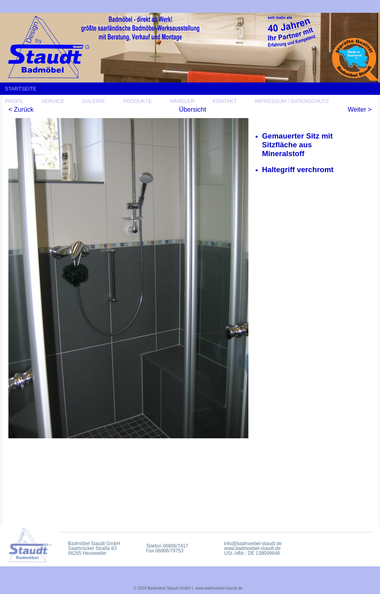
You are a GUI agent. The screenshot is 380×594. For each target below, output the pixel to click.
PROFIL (14, 101)
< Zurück (21, 109)
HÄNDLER (182, 101)
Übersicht (192, 109)
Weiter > (360, 109)
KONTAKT (225, 101)
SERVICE (53, 101)
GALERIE (93, 101)
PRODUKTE (137, 101)
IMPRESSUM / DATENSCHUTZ (292, 101)
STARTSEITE (20, 89)
